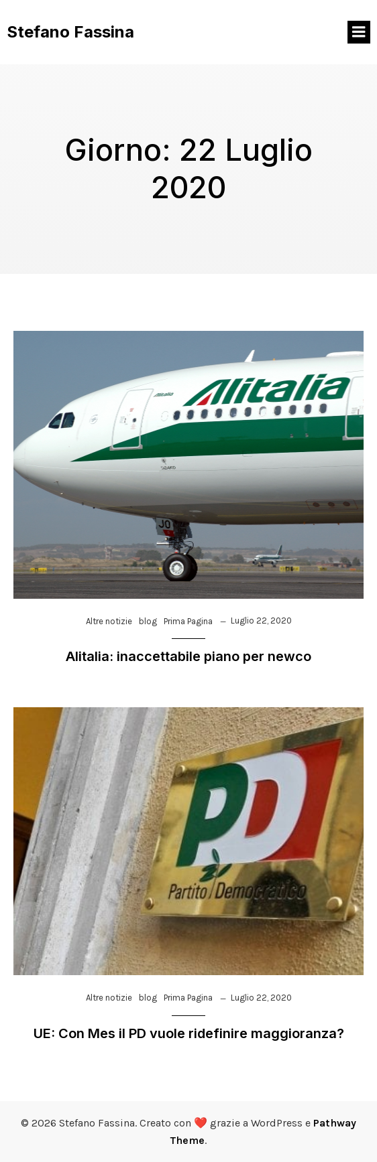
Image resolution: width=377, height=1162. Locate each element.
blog (148, 621)
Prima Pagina (188, 621)
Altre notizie (109, 621)
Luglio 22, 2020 (261, 620)
